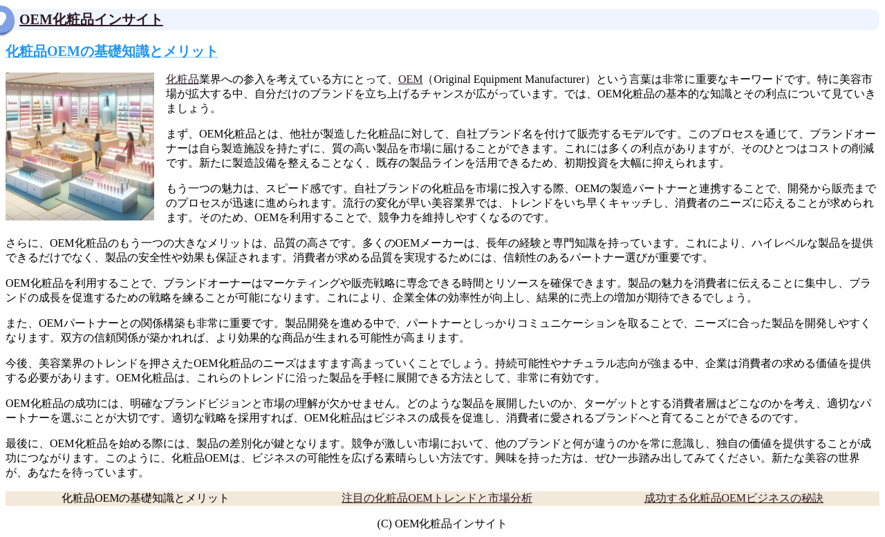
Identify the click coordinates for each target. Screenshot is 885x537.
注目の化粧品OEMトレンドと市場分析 (437, 498)
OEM (410, 79)
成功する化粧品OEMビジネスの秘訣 (734, 498)
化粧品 (182, 79)
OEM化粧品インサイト (91, 19)
